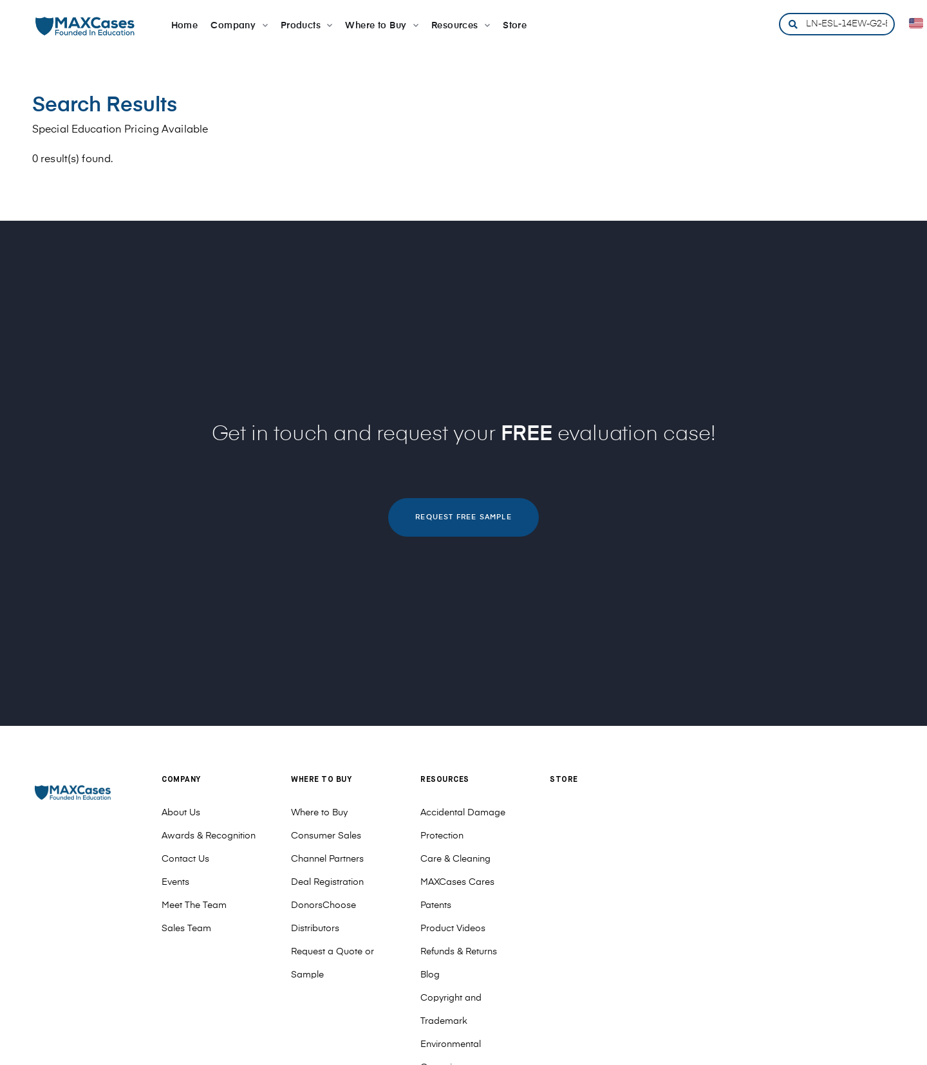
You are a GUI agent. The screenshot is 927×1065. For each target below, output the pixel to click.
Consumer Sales (326, 835)
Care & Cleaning (455, 859)
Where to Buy (319, 812)
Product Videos (452, 928)
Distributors (315, 928)
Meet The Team (194, 905)
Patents (435, 905)
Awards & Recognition (209, 835)
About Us (181, 812)
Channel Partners (327, 859)
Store (564, 780)
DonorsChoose (323, 905)
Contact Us (185, 859)
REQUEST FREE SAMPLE (463, 517)
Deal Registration (327, 882)
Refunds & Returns (458, 951)
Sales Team (186, 928)
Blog (430, 974)
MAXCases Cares (457, 882)
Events (175, 882)
